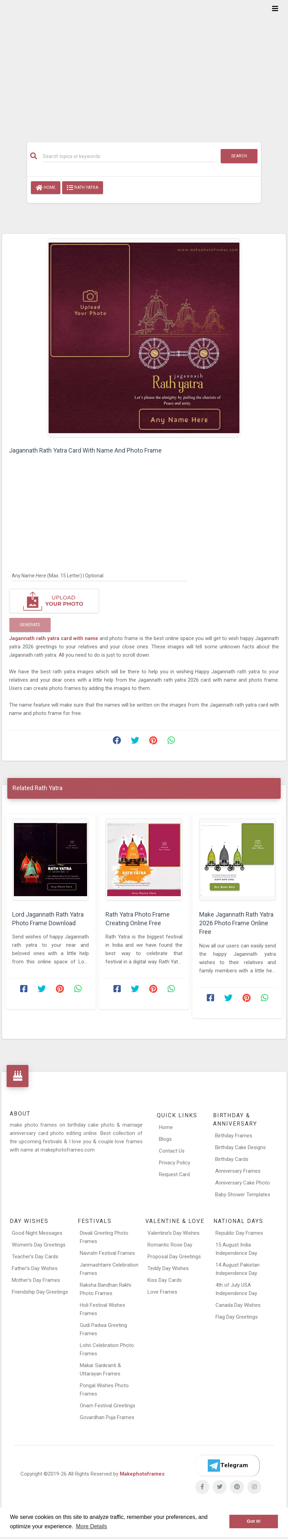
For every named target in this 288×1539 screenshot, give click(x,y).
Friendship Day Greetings (40, 1292)
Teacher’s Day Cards (35, 1256)
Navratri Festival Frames (107, 1253)
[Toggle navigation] (275, 8)
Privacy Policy (174, 1163)
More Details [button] (91, 1526)
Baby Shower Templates (242, 1194)
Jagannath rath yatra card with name (53, 638)
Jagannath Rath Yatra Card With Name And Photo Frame (85, 450)
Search (239, 156)
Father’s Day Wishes (35, 1268)
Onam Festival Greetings (107, 1405)
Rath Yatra (82, 188)
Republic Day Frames (239, 1233)
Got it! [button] (254, 1521)
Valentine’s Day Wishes (173, 1233)
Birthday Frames (233, 1136)
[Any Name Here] (99, 575)
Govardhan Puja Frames (107, 1417)
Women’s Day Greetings (39, 1245)
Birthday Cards (231, 1159)
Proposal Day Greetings (174, 1256)
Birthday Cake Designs (240, 1147)
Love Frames (162, 1292)
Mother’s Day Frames (36, 1280)
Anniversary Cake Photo (242, 1183)
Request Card (174, 1174)
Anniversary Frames (238, 1171)
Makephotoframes (142, 1474)
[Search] (129, 156)
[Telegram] (227, 1465)
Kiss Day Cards (164, 1280)
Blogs (165, 1139)
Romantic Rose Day (169, 1245)
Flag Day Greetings (236, 1317)
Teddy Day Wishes (168, 1268)
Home (46, 188)
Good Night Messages (37, 1233)
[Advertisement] (144, 66)
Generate (30, 624)
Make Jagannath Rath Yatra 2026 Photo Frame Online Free (236, 923)
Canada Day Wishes (238, 1305)
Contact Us (172, 1151)
